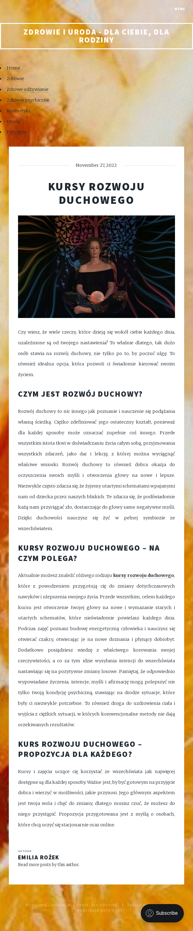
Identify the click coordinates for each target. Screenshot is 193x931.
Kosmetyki (18, 111)
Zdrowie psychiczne (28, 100)
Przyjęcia (16, 132)
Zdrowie (15, 78)
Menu (179, 8)
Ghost (118, 910)
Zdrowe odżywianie (28, 89)
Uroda (13, 121)
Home (13, 68)
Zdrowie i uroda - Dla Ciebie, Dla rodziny (96, 36)
